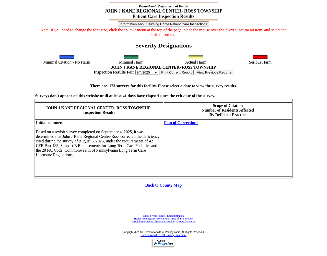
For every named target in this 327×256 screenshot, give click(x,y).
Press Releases (159, 215)
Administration (176, 215)
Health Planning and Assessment (151, 218)
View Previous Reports (214, 72)
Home (146, 215)
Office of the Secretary (181, 218)
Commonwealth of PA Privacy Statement (163, 235)
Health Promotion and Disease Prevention (153, 221)
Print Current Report (176, 72)
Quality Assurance (186, 221)
